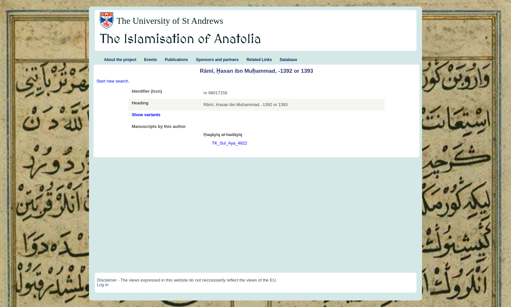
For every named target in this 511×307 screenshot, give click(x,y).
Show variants (146, 114)
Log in (102, 284)
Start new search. (112, 81)
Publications (176, 59)
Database (288, 59)
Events (150, 59)
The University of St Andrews (169, 21)
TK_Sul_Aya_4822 (229, 143)
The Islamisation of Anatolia (180, 39)
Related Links (259, 59)
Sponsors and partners (217, 59)
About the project (120, 59)
